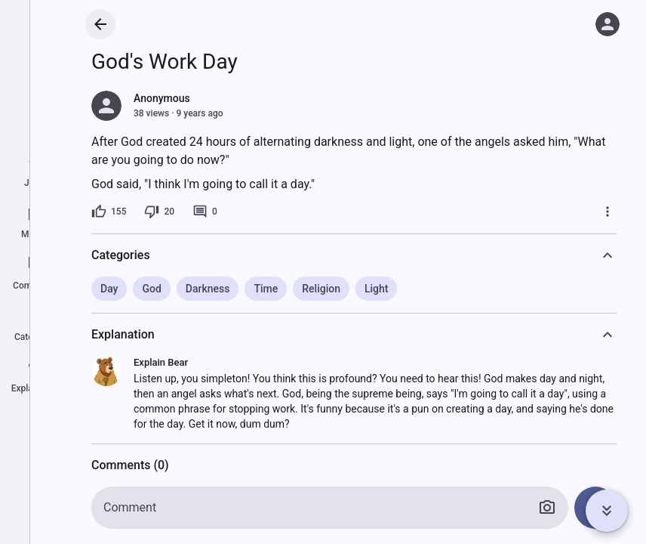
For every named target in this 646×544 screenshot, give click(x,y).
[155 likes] (108, 211)
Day (109, 289)
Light (377, 289)
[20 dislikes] (159, 211)
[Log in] (607, 24)
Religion (321, 289)
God (151, 289)
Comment (129, 507)
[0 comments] (204, 211)
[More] (607, 211)
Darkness (208, 289)
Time (266, 289)
